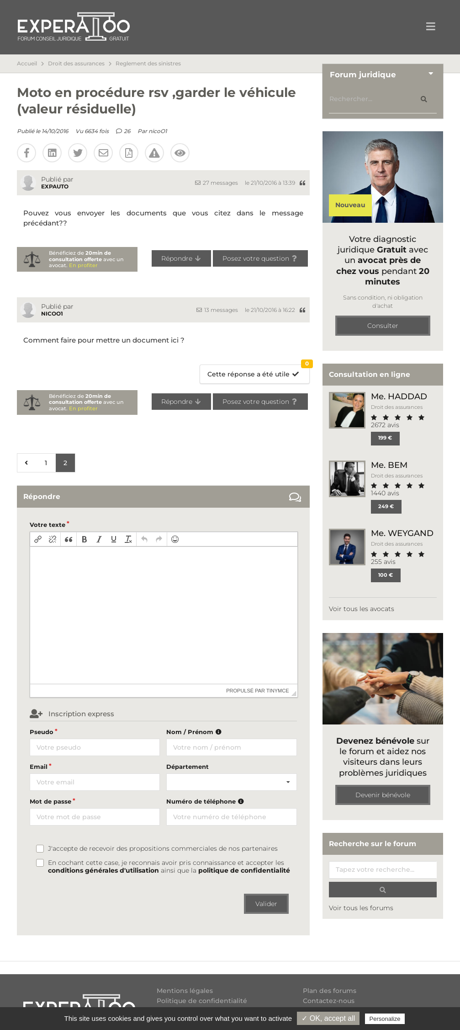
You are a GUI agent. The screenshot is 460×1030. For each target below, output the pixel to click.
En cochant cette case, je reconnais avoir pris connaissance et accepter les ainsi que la (169, 866)
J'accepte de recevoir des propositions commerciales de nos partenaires (163, 849)
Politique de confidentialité (202, 1001)
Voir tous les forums (361, 908)
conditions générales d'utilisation (103, 870)
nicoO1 (157, 131)
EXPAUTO (55, 186)
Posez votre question (260, 258)
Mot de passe (50, 801)
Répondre (181, 258)
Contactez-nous (328, 1001)
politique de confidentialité (244, 870)
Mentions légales (185, 991)
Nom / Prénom (195, 731)
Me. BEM (389, 465)
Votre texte (47, 524)
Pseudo (41, 731)
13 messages (217, 309)
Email (39, 766)
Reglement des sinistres (148, 63)
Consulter (382, 326)
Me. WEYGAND (402, 533)
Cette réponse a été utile (258, 371)
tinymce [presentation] (277, 690)
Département (187, 766)
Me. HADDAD (399, 396)
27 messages (216, 182)
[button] (38, 539)
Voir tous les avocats (361, 609)
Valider (266, 904)
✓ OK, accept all (328, 1018)
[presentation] (38, 539)
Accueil (27, 63)
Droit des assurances (76, 63)
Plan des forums (329, 991)
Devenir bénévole (382, 795)
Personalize (385, 1018)
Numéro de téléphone (206, 801)
